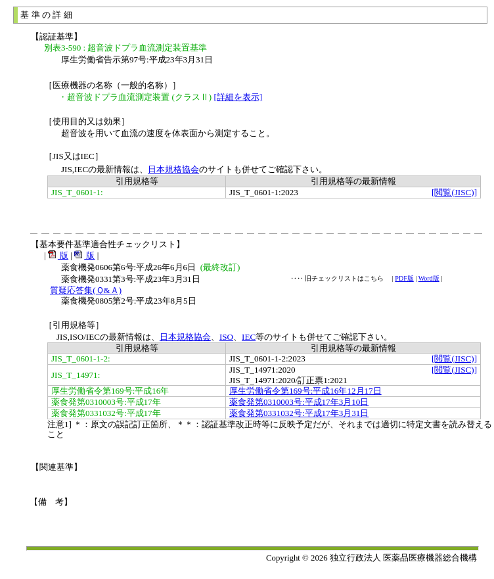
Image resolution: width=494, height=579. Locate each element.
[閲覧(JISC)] (454, 192)
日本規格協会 (173, 169)
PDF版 (404, 278)
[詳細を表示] (237, 97)
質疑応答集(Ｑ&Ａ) (86, 290)
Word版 (428, 278)
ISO (226, 337)
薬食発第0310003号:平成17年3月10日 (299, 402)
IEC (249, 337)
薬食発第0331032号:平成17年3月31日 (299, 413)
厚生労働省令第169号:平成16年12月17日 (305, 391)
